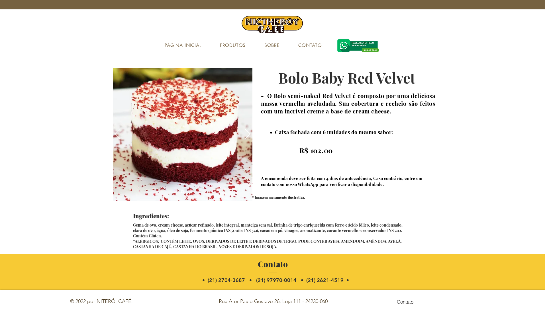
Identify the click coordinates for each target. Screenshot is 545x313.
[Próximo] (247, 134)
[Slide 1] (182, 191)
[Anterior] (117, 134)
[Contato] (405, 301)
